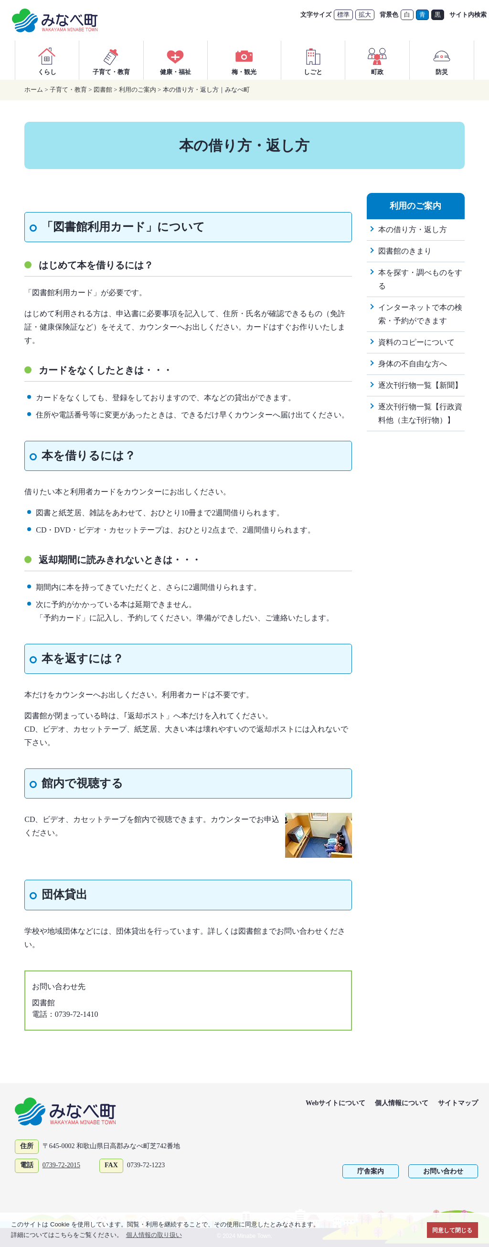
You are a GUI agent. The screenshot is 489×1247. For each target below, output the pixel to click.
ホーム (33, 89)
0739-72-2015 (61, 1165)
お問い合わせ (443, 1171)
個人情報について (401, 1103)
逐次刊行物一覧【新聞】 (420, 385)
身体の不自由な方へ (412, 364)
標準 (343, 14)
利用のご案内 (137, 89)
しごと (313, 59)
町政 (377, 59)
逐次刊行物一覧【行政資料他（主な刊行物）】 (420, 413)
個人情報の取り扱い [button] (154, 1234)
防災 (442, 59)
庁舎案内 (370, 1171)
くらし (47, 59)
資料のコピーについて (416, 342)
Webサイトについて (335, 1103)
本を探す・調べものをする (420, 279)
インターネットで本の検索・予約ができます (420, 314)
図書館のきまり (405, 251)
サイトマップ (458, 1103)
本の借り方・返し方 (412, 229)
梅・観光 (244, 59)
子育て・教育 (111, 59)
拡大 (365, 14)
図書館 (103, 89)
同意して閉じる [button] (452, 1230)
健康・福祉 (175, 59)
